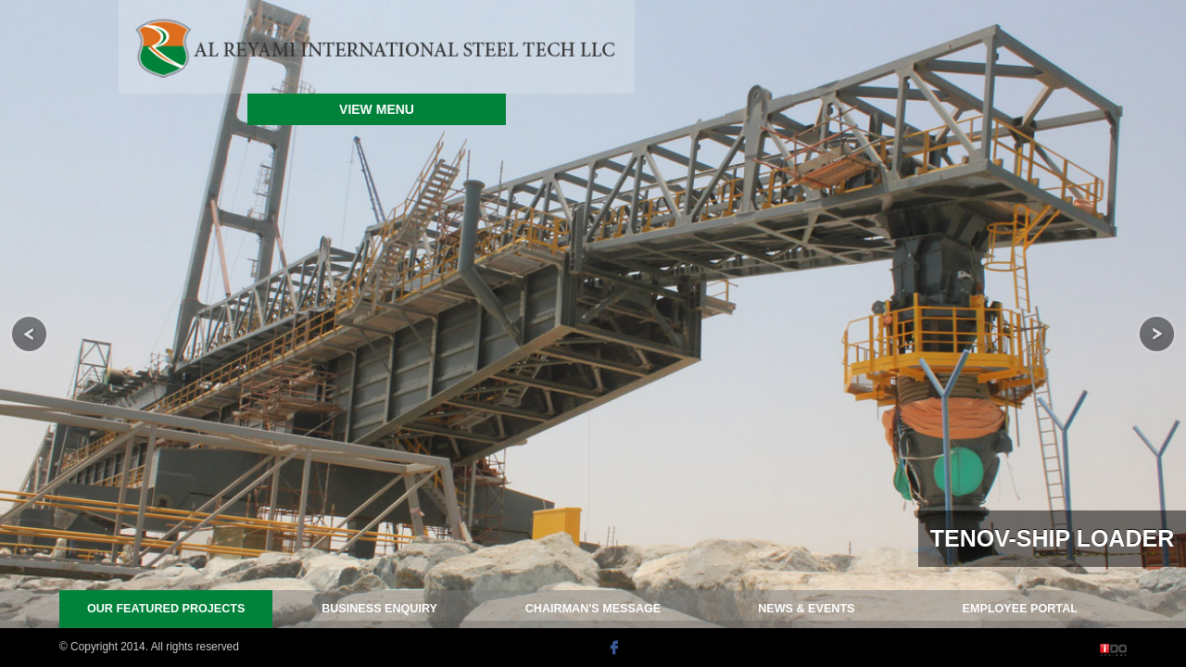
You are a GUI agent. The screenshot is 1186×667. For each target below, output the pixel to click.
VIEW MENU (376, 109)
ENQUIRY (379, 608)
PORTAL (1020, 608)
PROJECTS (166, 608)
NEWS (806, 608)
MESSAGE (593, 608)
